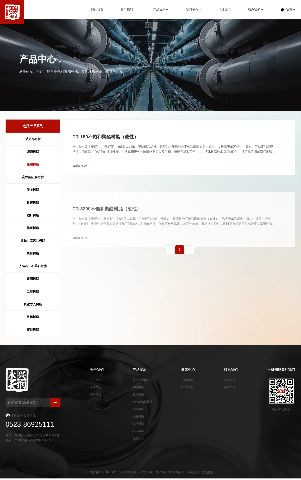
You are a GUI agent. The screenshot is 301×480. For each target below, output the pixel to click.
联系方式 (230, 380)
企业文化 (96, 387)
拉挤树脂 (33, 202)
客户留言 (230, 387)
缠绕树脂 (33, 151)
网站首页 (97, 9)
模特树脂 (33, 329)
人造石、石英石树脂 (33, 266)
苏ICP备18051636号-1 (169, 473)
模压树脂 (33, 228)
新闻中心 (192, 9)
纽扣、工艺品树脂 (33, 240)
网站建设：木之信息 (202, 473)
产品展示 (159, 9)
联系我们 (254, 9)
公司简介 (96, 380)
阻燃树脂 (33, 317)
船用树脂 (33, 164)
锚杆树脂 (33, 215)
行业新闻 (188, 387)
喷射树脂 (33, 253)
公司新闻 (188, 380)
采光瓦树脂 (33, 139)
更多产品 (138, 441)
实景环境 (96, 395)
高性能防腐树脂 (33, 177)
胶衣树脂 (33, 189)
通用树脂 (33, 278)
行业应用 (224, 9)
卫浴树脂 (33, 291)
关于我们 (127, 9)
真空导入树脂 (33, 304)
